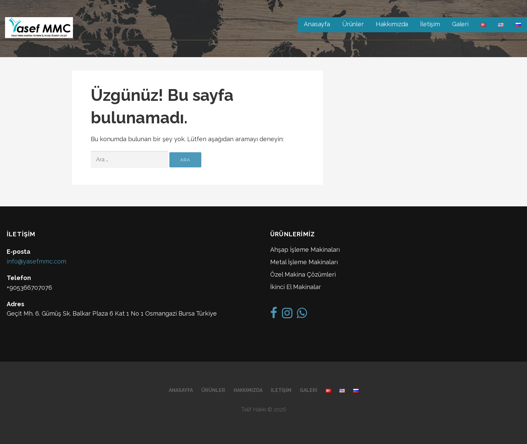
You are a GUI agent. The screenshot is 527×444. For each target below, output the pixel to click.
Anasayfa (317, 24)
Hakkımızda (392, 24)
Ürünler (353, 24)
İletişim (430, 24)
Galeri (460, 24)
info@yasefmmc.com (36, 261)
